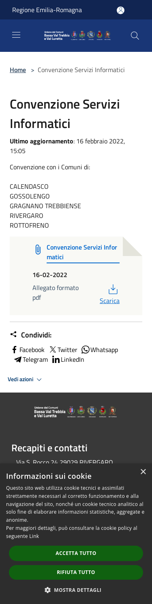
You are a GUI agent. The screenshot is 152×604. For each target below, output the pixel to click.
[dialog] (76, 533)
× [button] (143, 472)
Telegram (30, 359)
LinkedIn (67, 359)
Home (18, 70)
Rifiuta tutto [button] (76, 572)
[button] (76, 590)
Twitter (62, 349)
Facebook (27, 349)
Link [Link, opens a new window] (34, 536)
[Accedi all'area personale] (120, 10)
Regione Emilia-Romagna (47, 10)
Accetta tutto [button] (76, 553)
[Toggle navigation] (16, 35)
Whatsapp (99, 349)
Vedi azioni (26, 379)
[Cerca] (135, 36)
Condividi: (30, 335)
